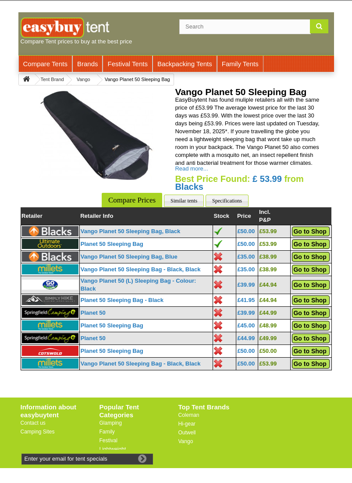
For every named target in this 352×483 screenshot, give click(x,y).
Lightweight (113, 449)
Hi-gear (187, 424)
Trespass (189, 459)
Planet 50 (93, 312)
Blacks (189, 187)
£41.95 (246, 300)
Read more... (191, 168)
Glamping (111, 423)
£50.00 (246, 231)
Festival (108, 440)
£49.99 (268, 338)
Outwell (187, 433)
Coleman (188, 415)
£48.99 (268, 325)
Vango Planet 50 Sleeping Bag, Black (131, 231)
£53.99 (268, 231)
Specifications (227, 201)
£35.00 (246, 256)
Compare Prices (132, 200)
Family (107, 432)
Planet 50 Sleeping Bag (112, 244)
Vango (185, 441)
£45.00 (246, 325)
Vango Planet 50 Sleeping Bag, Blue (129, 256)
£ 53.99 (267, 179)
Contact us (33, 423)
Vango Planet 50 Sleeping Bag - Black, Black (141, 269)
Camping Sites (38, 432)
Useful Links (35, 440)
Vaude (185, 450)
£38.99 (268, 256)
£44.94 (268, 284)
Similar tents (184, 201)
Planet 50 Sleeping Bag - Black (122, 300)
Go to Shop (309, 231)
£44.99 (268, 312)
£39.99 (246, 284)
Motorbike (111, 458)
